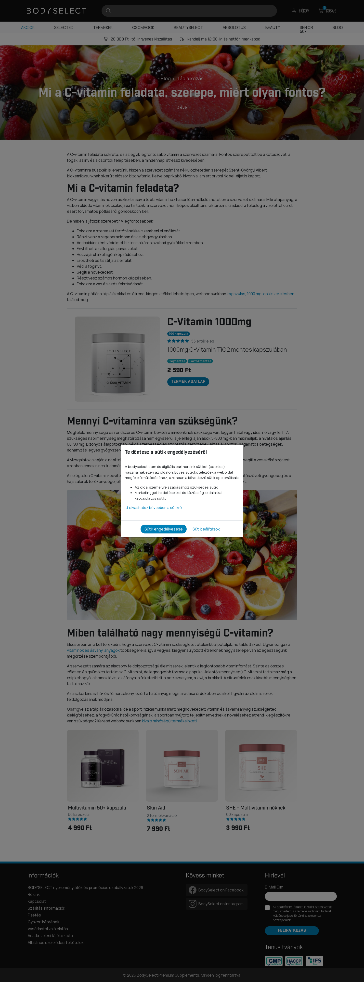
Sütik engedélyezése (163, 529)
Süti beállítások (206, 529)
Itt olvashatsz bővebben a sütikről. (154, 507)
